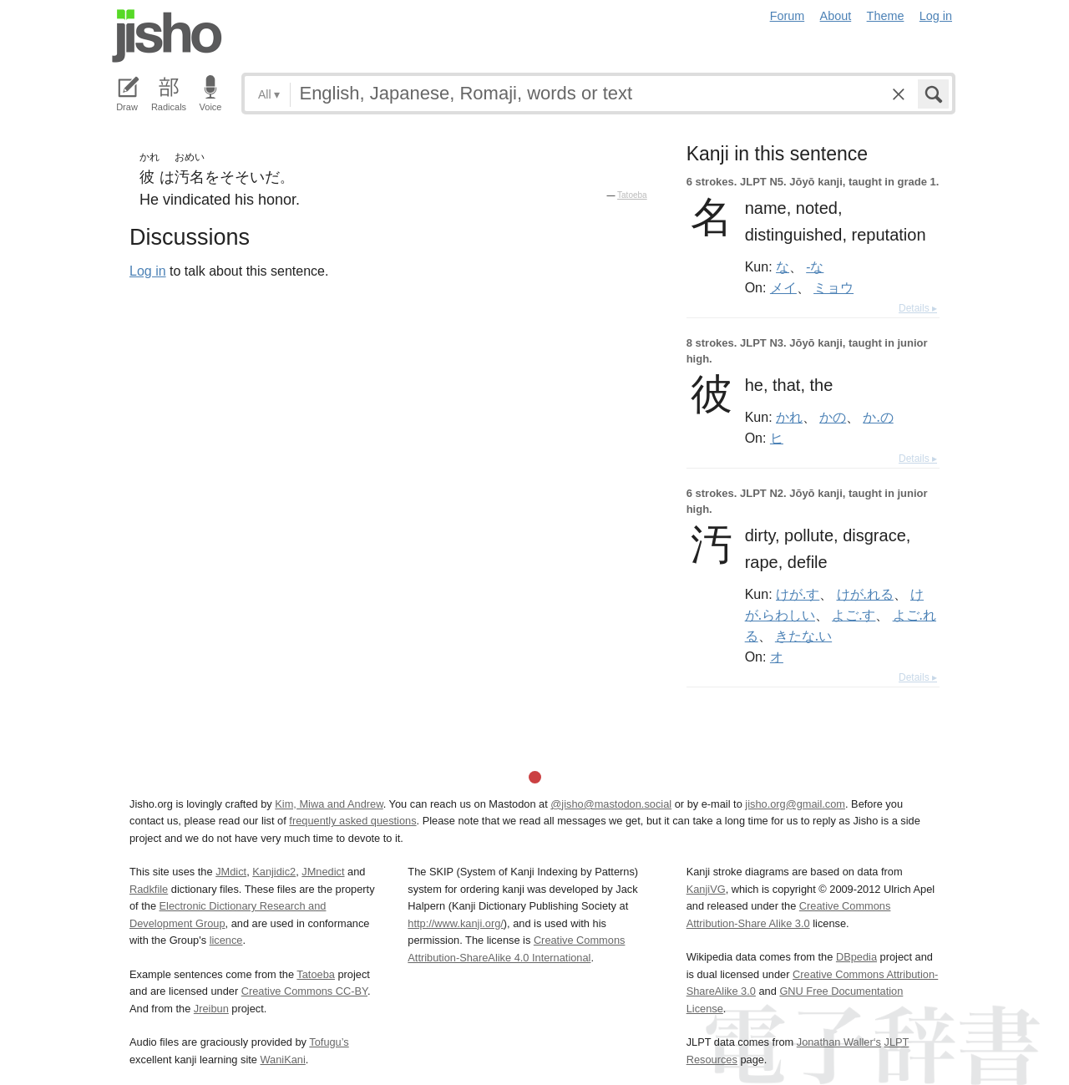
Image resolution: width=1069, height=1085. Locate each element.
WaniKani (283, 1059)
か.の (878, 417)
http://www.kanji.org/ (456, 923)
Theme (885, 16)
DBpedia (856, 957)
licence (226, 940)
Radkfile (148, 889)
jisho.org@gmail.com (795, 804)
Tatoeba (632, 195)
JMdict (230, 871)
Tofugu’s (328, 1042)
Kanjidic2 (274, 871)
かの (832, 417)
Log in (936, 16)
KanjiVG (706, 889)
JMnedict (322, 871)
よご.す (853, 615)
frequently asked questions (352, 820)
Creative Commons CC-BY (304, 991)
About (836, 16)
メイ (783, 287)
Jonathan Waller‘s (839, 1042)
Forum (787, 16)
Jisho (167, 36)
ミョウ (833, 287)
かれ (789, 417)
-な (814, 266)
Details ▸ (918, 308)
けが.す (797, 594)
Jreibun (211, 1008)
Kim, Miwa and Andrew (329, 804)
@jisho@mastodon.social (610, 804)
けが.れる (865, 594)
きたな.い (803, 635)
